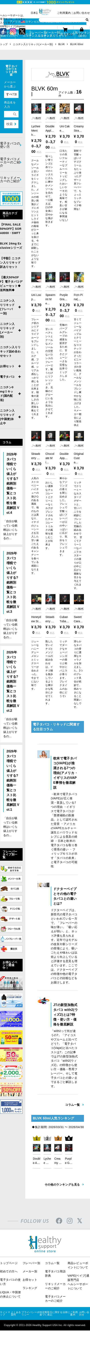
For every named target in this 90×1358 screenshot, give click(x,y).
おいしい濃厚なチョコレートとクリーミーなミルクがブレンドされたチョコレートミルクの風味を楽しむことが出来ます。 (49, 507)
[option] (36, 1144)
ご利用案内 (64, 13)
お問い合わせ (81, 13)
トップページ (9, 1254)
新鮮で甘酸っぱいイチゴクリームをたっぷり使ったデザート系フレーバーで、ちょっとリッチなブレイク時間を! (78, 180)
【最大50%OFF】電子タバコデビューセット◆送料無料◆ (11, 284)
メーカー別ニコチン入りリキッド (52, 34)
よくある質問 (16, 1305)
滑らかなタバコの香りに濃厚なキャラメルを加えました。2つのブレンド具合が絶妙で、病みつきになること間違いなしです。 (78, 666)
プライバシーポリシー (30, 1305)
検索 (9, 124)
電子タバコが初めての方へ (7, 34)
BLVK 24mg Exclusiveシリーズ (11, 245)
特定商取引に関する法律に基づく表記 (55, 1305)
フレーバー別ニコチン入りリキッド (37, 34)
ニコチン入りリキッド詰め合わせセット (10, 351)
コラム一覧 (52, 1254)
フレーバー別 (31, 1254)
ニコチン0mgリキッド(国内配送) (7, 394)
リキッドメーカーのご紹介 (10, 179)
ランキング (30, 1279)
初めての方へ (9, 1262)
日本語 (35, 13)
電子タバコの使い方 (10, 145)
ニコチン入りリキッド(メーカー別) (7, 330)
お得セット (7, 366)
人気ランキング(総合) (82, 34)
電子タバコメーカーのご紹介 (10, 162)
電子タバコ (67, 34)
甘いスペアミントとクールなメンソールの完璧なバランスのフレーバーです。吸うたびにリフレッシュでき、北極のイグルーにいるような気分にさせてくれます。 (49, 364)
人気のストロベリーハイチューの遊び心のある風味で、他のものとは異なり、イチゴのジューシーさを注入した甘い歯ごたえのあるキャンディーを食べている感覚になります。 (35, 521)
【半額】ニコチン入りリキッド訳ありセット (10, 262)
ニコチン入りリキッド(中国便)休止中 (7, 417)
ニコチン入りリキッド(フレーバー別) (7, 307)
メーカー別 (30, 1262)
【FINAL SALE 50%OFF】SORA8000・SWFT (10, 229)
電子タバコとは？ (22, 34)
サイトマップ (5, 1305)
